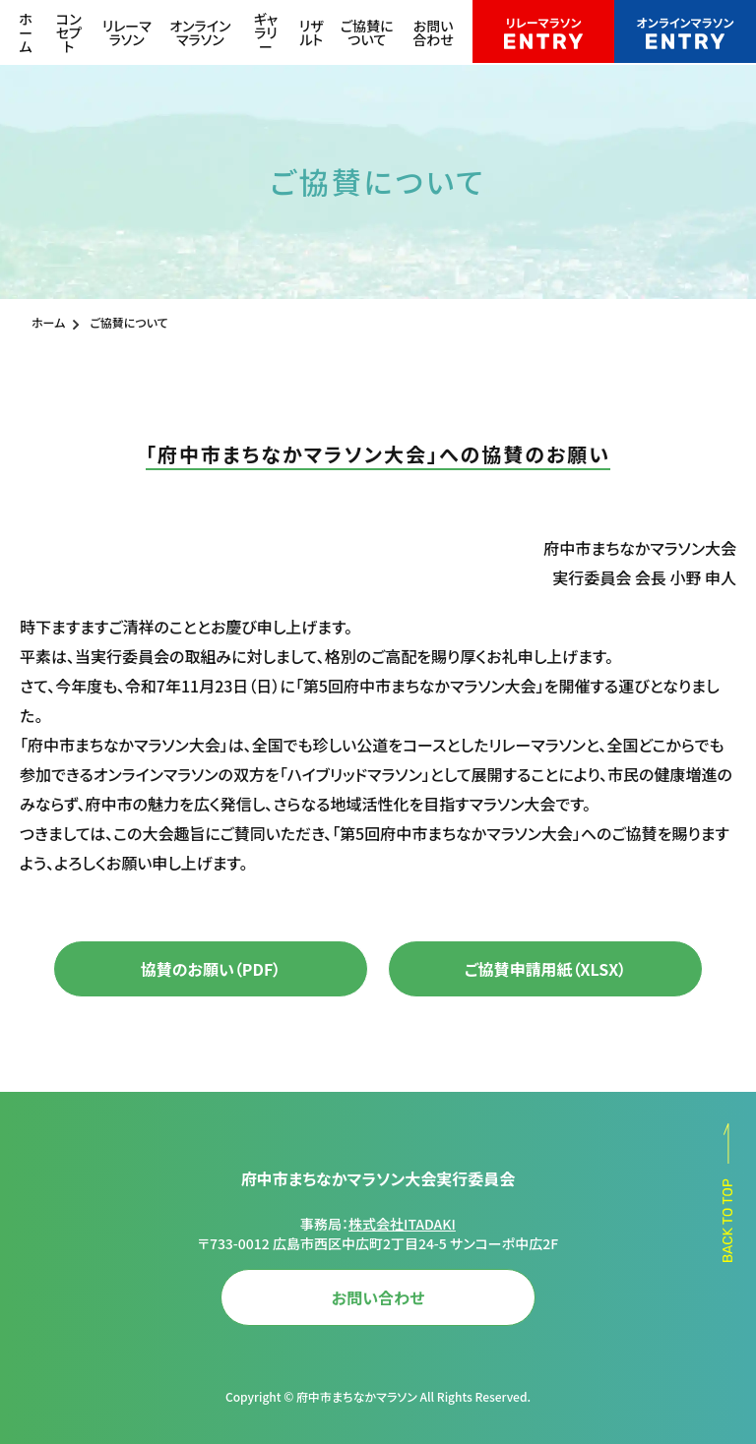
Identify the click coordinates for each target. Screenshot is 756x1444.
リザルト (311, 32)
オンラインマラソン (199, 32)
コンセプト (69, 32)
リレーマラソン (127, 32)
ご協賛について (367, 32)
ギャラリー (266, 32)
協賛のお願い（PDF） (211, 969)
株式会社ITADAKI (402, 1223)
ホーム (25, 32)
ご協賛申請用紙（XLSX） (546, 969)
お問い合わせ (433, 32)
